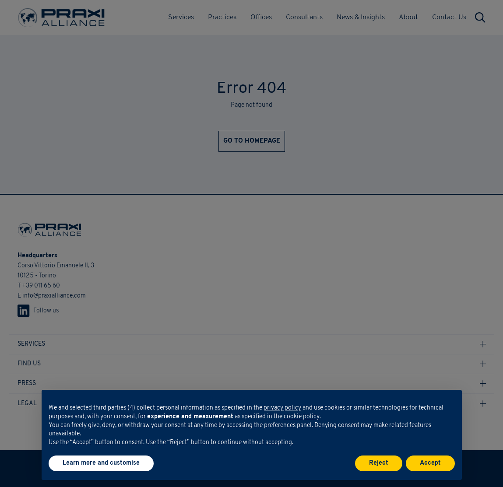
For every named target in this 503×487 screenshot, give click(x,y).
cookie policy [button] (302, 416)
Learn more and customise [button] (101, 463)
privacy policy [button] (282, 408)
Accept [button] (430, 463)
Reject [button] (378, 463)
